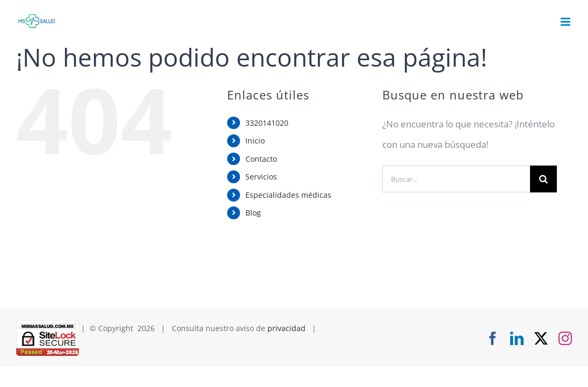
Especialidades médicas (288, 195)
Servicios (261, 176)
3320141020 (266, 123)
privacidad (286, 328)
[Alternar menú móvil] (566, 21)
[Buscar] (543, 179)
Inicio (255, 140)
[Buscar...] (456, 179)
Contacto (261, 159)
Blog (253, 212)
